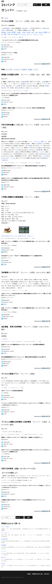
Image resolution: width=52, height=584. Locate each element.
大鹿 (36, 32)
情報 (20, 37)
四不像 (15, 34)
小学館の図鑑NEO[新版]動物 (12, 197)
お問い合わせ (46, 573)
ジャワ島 (45, 156)
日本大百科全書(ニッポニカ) (12, 125)
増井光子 (5, 160)
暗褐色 (47, 86)
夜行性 (3, 88)
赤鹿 (32, 32)
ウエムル (23, 34)
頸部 (39, 143)
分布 (29, 30)
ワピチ (41, 34)
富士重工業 (24, 69)
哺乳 (26, 81)
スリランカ (36, 141)
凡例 (22, 37)
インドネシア (17, 69)
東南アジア (44, 141)
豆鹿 (8, 34)
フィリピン (13, 158)
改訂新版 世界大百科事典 (11, 327)
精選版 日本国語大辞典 (10, 75)
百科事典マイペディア (10, 272)
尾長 (22, 83)
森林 (44, 28)
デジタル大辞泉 (7, 21)
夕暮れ (16, 152)
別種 (38, 158)
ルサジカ (5, 158)
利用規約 (29, 573)
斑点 (23, 28)
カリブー (29, 34)
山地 (43, 81)
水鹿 (27, 88)
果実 (16, 88)
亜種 (30, 145)
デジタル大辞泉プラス (10, 374)
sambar (6, 18)
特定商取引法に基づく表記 (37, 573)
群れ (30, 150)
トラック (36, 69)
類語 (3, 32)
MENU (2, 1)
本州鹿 (18, 32)
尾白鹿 (40, 32)
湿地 (37, 150)
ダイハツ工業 (9, 69)
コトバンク (8, 4)
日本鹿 (9, 32)
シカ (2, 28)
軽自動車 (30, 69)
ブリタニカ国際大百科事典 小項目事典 (16, 422)
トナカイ (35, 34)
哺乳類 (8, 28)
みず (35, 88)
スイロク (41, 152)
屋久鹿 (28, 32)
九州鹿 (23, 32)
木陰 (8, 152)
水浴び (3, 30)
